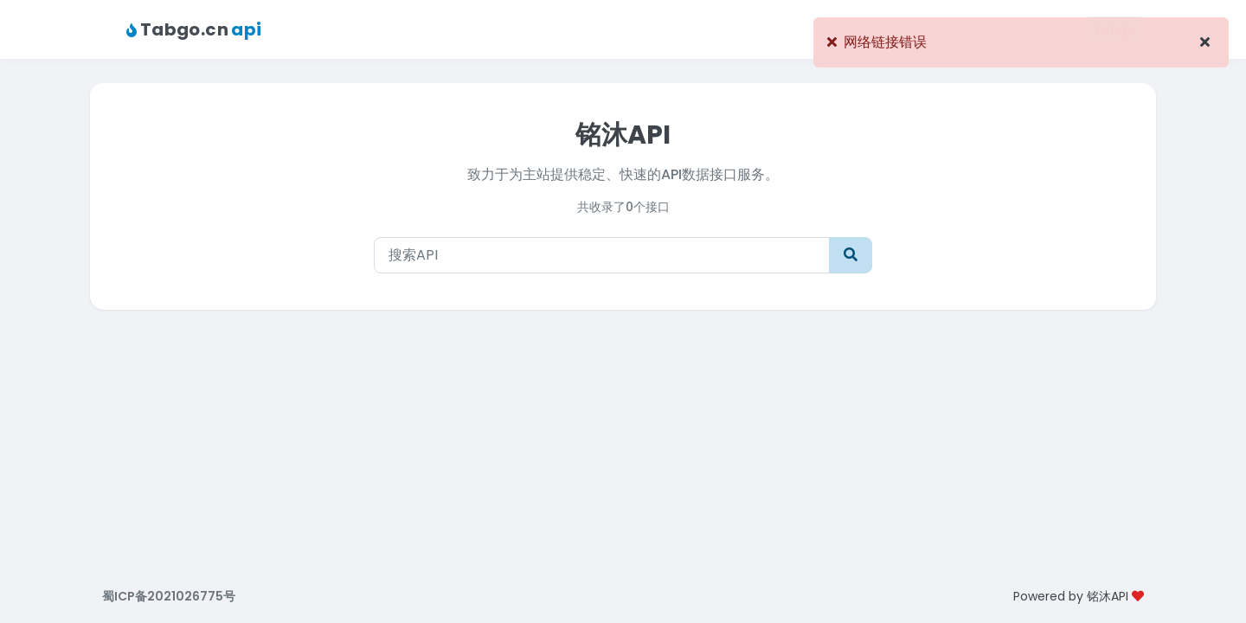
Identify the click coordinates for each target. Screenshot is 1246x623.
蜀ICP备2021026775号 (168, 596)
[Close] (1205, 42)
